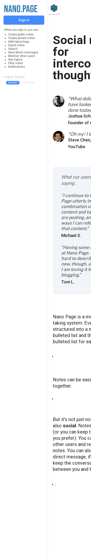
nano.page (20, 9)
